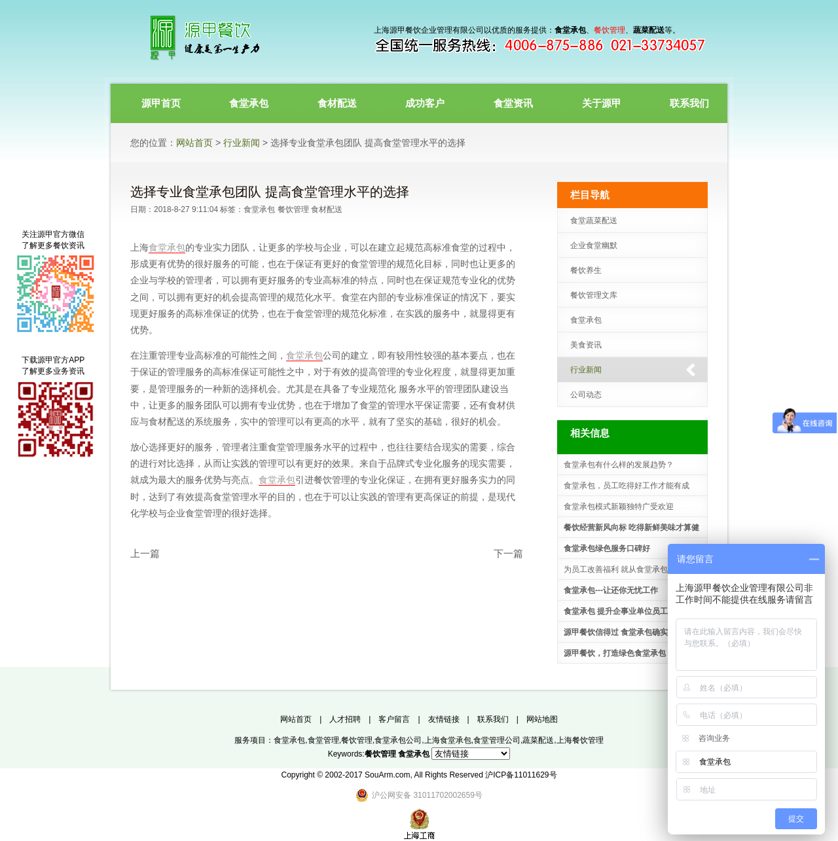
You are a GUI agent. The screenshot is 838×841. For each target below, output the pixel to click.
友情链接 (444, 719)
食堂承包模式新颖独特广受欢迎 (619, 506)
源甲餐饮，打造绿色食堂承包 (615, 653)
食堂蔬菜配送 (593, 220)
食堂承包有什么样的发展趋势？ (619, 464)
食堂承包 (259, 209)
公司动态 (586, 394)
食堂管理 (323, 740)
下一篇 (508, 553)
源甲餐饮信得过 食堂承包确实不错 (623, 632)
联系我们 (493, 719)
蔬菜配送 (538, 740)
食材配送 (326, 209)
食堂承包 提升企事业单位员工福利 (623, 611)
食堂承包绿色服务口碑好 (607, 548)
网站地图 (542, 719)
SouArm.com (387, 774)
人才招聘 (345, 719)
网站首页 (194, 142)
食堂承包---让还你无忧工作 (611, 590)
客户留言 (394, 719)
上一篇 (145, 553)
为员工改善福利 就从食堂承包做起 (623, 569)
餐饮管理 (293, 209)
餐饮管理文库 (593, 295)
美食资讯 (586, 344)
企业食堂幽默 (593, 245)
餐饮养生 (586, 270)
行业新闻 (241, 142)
